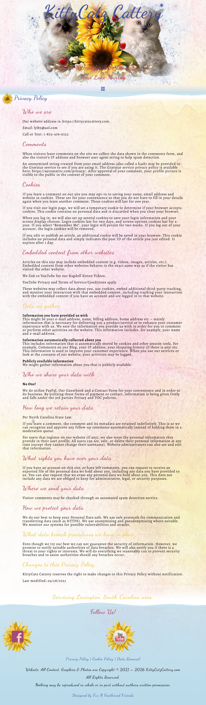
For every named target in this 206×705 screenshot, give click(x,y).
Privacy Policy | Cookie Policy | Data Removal (103, 659)
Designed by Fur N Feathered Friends (103, 695)
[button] (102, 89)
